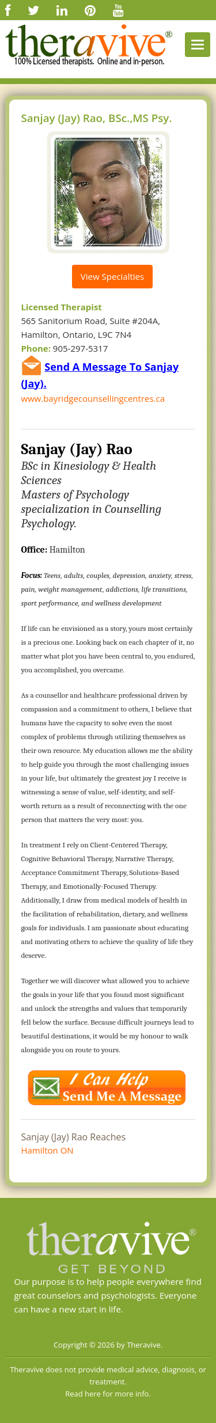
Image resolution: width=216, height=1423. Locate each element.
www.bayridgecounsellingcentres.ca (93, 398)
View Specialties (112, 276)
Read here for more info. (108, 1393)
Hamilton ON (47, 1150)
